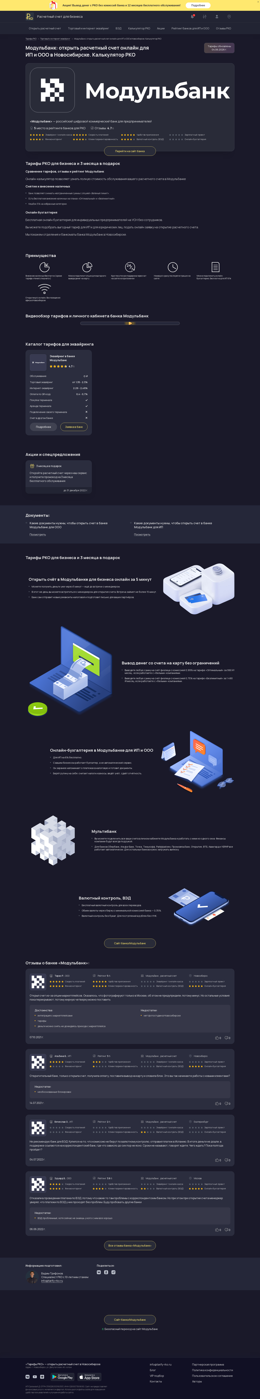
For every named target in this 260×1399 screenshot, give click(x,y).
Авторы (197, 1381)
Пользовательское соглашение (212, 1376)
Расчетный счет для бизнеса (54, 16)
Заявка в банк (73, 427)
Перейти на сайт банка (130, 151)
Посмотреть (38, 535)
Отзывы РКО (223, 28)
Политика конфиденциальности (212, 1370)
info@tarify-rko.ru (52, 1281)
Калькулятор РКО (139, 28)
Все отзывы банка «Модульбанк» (130, 1246)
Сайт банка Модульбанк (130, 944)
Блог (153, 1370)
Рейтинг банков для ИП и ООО (190, 28)
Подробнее (198, 5)
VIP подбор (157, 1376)
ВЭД (118, 28)
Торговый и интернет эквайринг (88, 28)
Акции (161, 28)
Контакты (156, 1381)
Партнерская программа (208, 1364)
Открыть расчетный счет (45, 28)
